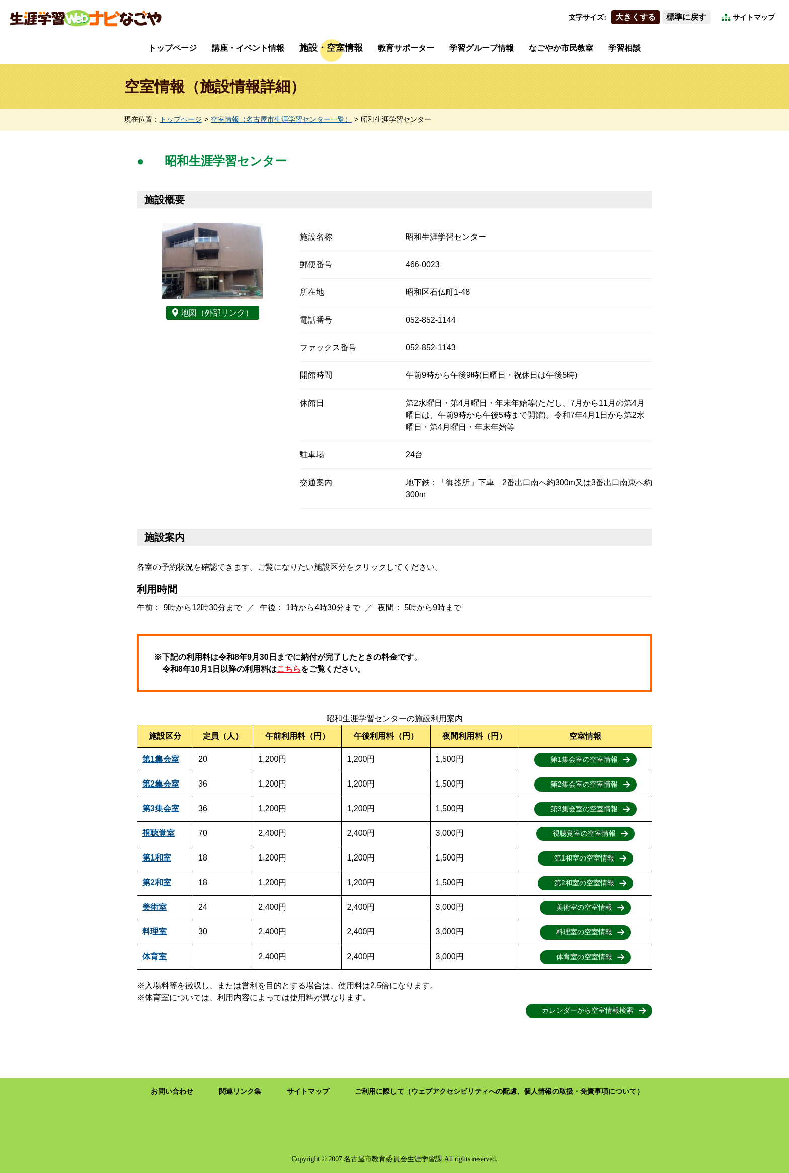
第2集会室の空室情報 (584, 784)
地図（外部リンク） (217, 312)
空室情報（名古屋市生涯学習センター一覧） (281, 119)
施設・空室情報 (331, 48)
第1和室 (156, 857)
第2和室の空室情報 (584, 883)
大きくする (635, 17)
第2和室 (156, 882)
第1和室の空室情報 (584, 858)
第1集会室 (160, 759)
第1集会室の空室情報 (584, 759)
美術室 (154, 907)
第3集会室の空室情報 (584, 809)
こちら (289, 669)
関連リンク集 (240, 1092)
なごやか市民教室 (561, 48)
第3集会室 (160, 808)
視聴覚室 (158, 833)
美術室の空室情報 (584, 907)
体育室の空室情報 (584, 957)
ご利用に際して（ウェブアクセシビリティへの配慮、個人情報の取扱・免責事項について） (499, 1092)
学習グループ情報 (481, 48)
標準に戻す (686, 17)
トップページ (172, 48)
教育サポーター (406, 48)
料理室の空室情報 (584, 932)
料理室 (154, 931)
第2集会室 (160, 783)
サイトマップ (754, 17)
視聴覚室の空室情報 (584, 833)
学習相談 (624, 48)
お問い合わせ (172, 1092)
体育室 (154, 956)
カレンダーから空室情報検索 (588, 1010)
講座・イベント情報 (248, 48)
